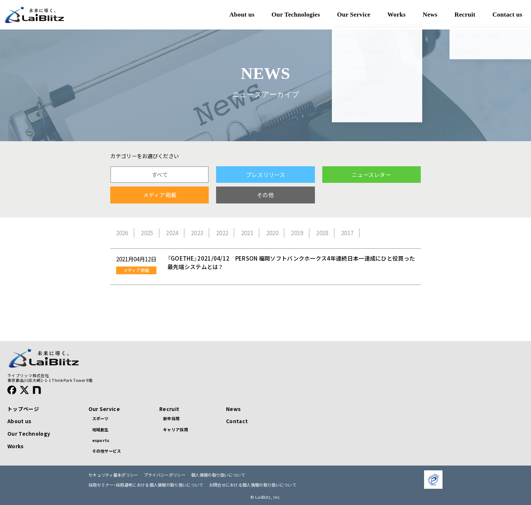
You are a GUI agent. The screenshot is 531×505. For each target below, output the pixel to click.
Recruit (169, 408)
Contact (237, 421)
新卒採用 (171, 418)
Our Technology (28, 433)
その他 (265, 195)
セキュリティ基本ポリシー (113, 475)
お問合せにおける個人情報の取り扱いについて (252, 485)
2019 (297, 233)
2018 (322, 233)
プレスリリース (265, 174)
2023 (197, 233)
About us (19, 421)
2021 (247, 233)
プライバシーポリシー (164, 475)
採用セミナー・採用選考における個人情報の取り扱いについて (146, 485)
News (233, 408)
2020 (272, 233)
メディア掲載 (160, 195)
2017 (347, 233)
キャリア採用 (175, 429)
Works (15, 446)
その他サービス (106, 451)
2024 (172, 233)
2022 (222, 233)
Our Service (104, 408)
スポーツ (100, 418)
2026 (122, 233)
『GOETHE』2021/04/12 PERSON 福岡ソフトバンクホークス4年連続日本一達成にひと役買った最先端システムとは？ (291, 262)
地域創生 (100, 429)
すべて (160, 174)
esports (101, 440)
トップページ (23, 408)
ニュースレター (371, 174)
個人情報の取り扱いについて (218, 475)
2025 (147, 233)
